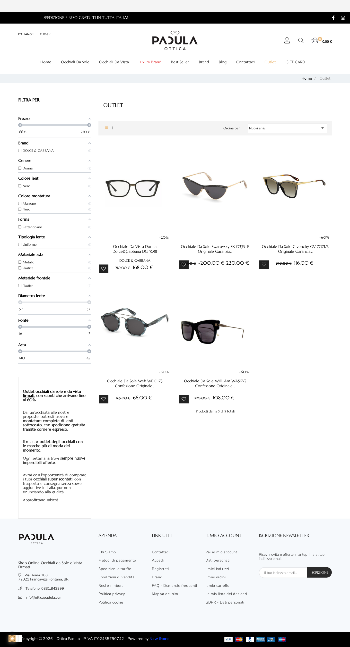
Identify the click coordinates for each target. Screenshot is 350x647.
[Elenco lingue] (28, 34)
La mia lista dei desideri (226, 594)
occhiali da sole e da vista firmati (52, 393)
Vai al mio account (221, 552)
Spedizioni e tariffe (114, 569)
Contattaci (161, 552)
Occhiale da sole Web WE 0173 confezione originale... (135, 383)
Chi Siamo (107, 552)
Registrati (160, 569)
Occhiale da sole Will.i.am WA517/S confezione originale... (215, 383)
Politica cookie (110, 602)
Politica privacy (111, 594)
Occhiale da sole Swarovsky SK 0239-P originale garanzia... (215, 249)
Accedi (158, 560)
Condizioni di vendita (116, 577)
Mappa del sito (165, 594)
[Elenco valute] (45, 34)
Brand (157, 577)
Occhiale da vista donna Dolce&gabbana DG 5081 (135, 249)
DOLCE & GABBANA (134, 260)
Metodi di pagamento (117, 560)
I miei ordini (215, 577)
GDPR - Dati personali (224, 602)
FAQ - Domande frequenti (174, 586)
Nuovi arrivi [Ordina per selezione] (287, 128)
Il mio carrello (217, 586)
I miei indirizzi (217, 569)
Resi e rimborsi (111, 586)
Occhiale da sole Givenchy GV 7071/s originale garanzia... (295, 249)
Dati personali (217, 560)
